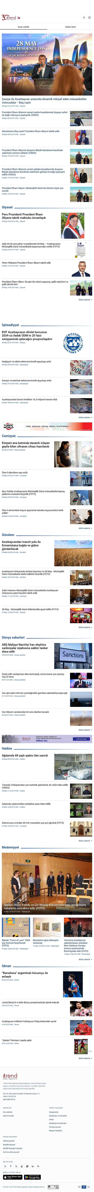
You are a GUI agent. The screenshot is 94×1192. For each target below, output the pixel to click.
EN (79, 1187)
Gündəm (8, 535)
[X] (16, 1166)
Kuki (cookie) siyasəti (11, 1152)
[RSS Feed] (38, 1166)
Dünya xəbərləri (13, 637)
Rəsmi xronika (8, 1116)
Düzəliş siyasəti (55, 1127)
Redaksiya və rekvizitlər (58, 1116)
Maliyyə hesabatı (55, 1131)
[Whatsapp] (5, 1166)
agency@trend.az (9, 1099)
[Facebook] (10, 1166)
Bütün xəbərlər (84, 300)
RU (89, 1187)
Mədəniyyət (10, 847)
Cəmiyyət (9, 436)
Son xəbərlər (7, 1112)
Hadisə (7, 748)
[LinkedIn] (32, 1166)
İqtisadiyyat (10, 325)
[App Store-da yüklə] (12, 1177)
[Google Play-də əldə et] (32, 1177)
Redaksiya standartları (58, 1123)
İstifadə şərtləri (8, 1141)
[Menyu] (89, 17)
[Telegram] (27, 1166)
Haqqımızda (53, 1112)
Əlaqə (51, 1119)
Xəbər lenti (70, 27)
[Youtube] (21, 1166)
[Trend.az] (11, 17)
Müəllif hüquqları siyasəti (12, 1148)
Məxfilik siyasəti (9, 1145)
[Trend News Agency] (10, 1076)
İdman (6, 966)
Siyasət (7, 207)
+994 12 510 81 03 (9, 1096)
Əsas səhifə (23, 27)
